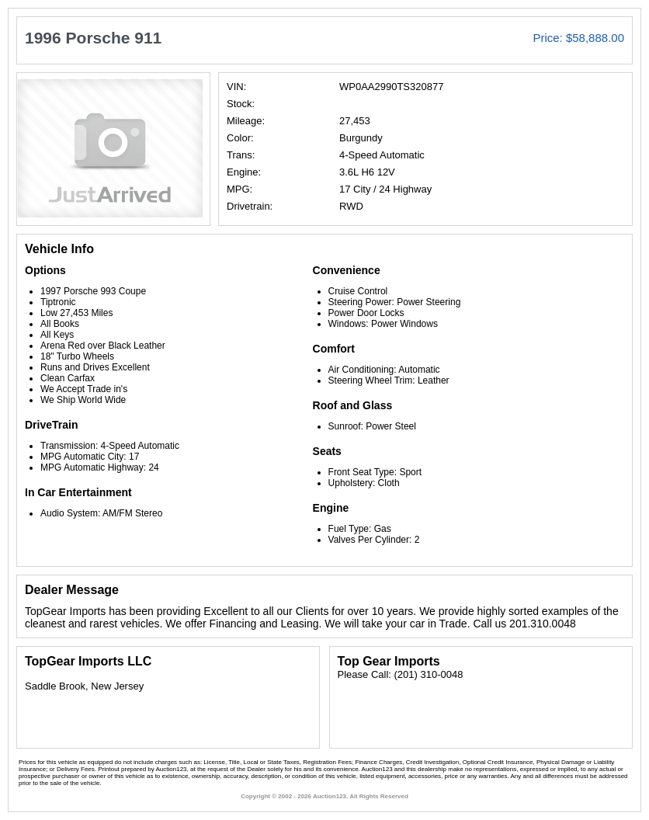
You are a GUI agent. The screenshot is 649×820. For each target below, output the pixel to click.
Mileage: (246, 121)
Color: (240, 138)
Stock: (241, 103)
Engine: (244, 172)
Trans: (241, 155)
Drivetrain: (249, 206)
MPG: (239, 189)
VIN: (236, 86)
